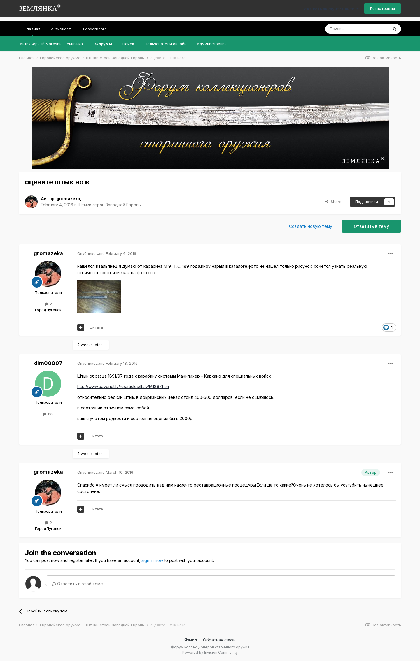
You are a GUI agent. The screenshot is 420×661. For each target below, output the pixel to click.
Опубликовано (106, 253)
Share (333, 201)
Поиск (128, 43)
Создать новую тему (310, 226)
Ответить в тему (371, 226)
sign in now (152, 560)
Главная (32, 31)
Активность (62, 29)
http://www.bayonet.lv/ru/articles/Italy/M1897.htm (123, 386)
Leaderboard (95, 29)
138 (48, 414)
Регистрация (382, 8)
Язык (190, 639)
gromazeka (68, 198)
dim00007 (48, 363)
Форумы (103, 43)
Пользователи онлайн (165, 43)
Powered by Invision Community (210, 652)
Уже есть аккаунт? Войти (331, 8)
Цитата (96, 327)
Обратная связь (219, 639)
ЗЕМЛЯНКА (40, 7)
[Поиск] (356, 29)
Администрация (212, 43)
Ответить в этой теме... (79, 583)
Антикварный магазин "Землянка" (52, 43)
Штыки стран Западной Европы (109, 204)
